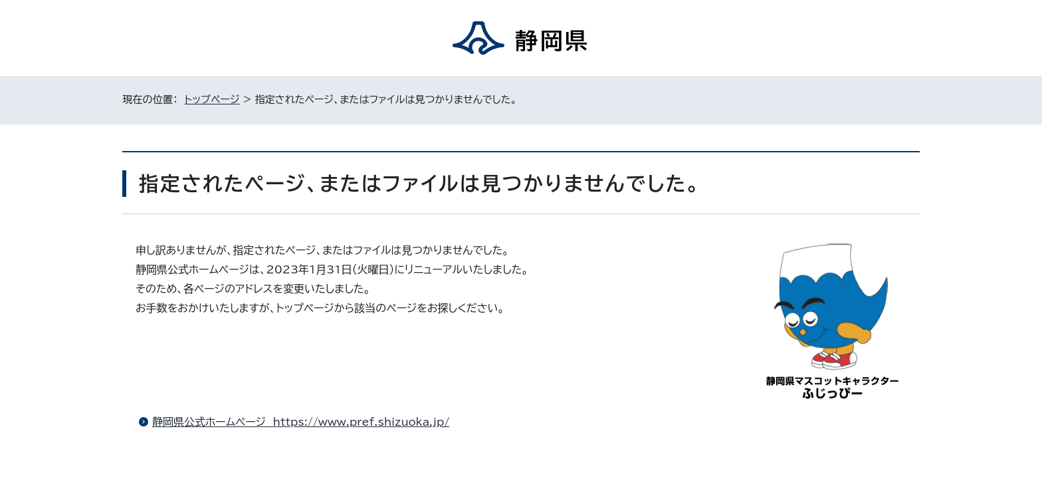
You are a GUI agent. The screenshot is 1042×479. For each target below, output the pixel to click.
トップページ (212, 99)
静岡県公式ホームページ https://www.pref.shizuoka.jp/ (300, 421)
